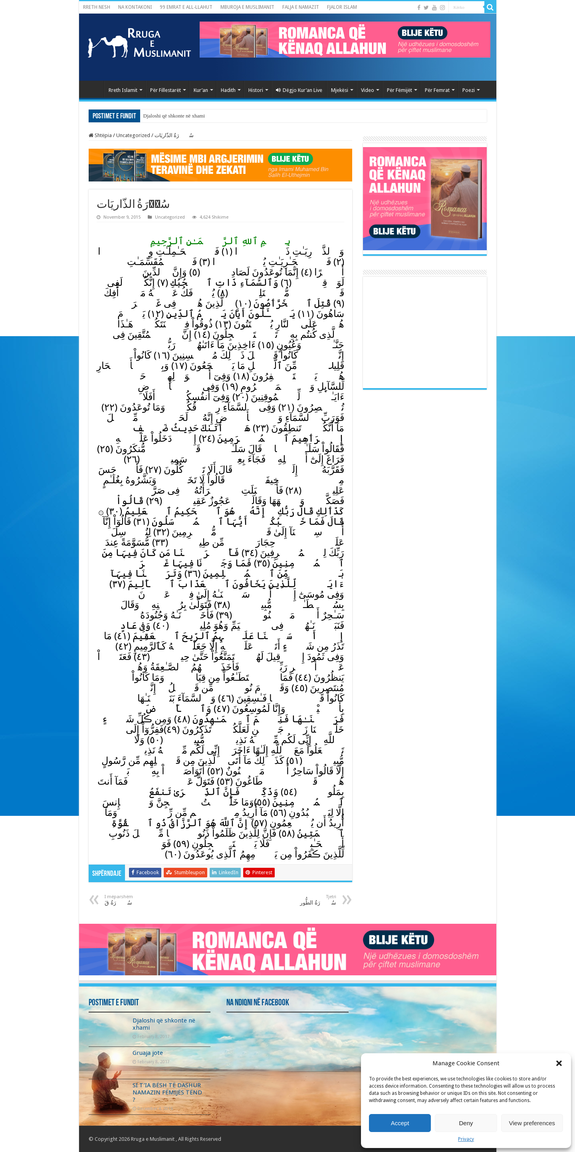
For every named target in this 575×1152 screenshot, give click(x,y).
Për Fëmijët (399, 90)
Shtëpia (100, 135)
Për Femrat (437, 90)
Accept (400, 1123)
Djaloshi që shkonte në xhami (174, 116)
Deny (466, 1123)
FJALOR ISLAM (342, 7)
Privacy (466, 1139)
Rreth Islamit (123, 90)
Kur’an (201, 90)
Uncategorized (133, 135)
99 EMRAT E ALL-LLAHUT (186, 7)
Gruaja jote (148, 1052)
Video (367, 90)
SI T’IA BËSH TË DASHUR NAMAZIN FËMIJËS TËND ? (167, 1092)
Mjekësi (339, 90)
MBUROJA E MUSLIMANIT (247, 7)
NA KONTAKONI (135, 7)
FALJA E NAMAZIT (300, 7)
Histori (255, 90)
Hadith (228, 90)
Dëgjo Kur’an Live (299, 90)
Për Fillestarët (165, 90)
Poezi (468, 90)
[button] (559, 1063)
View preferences (532, 1123)
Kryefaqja (93, 89)
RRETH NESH (96, 7)
